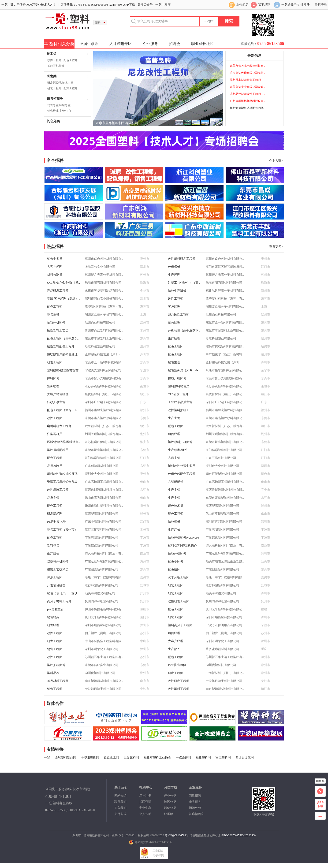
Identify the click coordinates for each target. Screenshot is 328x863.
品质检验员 (54, 466)
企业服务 (150, 44)
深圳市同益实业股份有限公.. (104, 298)
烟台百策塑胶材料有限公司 (224, 474)
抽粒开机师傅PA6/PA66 (183, 537)
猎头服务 (195, 801)
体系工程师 (54, 577)
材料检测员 (54, 274)
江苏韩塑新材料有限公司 (101, 585)
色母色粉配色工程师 (181, 474)
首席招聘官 (196, 814)
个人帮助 (145, 814)
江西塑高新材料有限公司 (222, 505)
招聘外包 (195, 808)
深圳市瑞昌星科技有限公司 (224, 617)
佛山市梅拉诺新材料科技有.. (104, 609)
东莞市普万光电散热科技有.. (247, 65)
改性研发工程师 (178, 601)
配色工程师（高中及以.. (63, 338)
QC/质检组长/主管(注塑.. (63, 282)
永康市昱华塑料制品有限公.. (104, 290)
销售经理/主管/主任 (59, 110)
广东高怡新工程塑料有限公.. (104, 482)
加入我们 (120, 808)
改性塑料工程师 (178, 689)
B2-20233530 (248, 835)
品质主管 (174, 458)
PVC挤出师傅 (177, 665)
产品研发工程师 (57, 290)
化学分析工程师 (178, 577)
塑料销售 (53, 545)
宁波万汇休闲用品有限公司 (224, 625)
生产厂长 (174, 529)
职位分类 (170, 808)
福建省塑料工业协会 (157, 757)
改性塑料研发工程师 (181, 258)
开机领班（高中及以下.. (184, 330)
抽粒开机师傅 (55, 65)
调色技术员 (175, 505)
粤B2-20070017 (230, 835)
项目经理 (174, 434)
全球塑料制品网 (65, 757)
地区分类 (170, 801)
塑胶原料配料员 (57, 450)
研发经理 (53, 625)
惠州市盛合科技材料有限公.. (104, 258)
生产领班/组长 (177, 450)
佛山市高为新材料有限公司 (103, 497)
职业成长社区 (202, 44)
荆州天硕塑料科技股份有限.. (104, 434)
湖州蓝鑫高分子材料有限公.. (225, 306)
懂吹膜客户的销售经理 (62, 354)
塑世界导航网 (244, 757)
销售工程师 (54, 649)
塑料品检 (53, 673)
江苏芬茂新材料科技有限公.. (104, 386)
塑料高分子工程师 (180, 625)
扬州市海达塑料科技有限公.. (104, 505)
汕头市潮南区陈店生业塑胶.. (225, 561)
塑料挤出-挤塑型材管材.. (63, 370)
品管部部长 (175, 482)
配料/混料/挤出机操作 (182, 545)
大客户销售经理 (57, 394)
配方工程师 (70, 88)
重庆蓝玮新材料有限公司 (222, 649)
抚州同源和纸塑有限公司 (101, 601)
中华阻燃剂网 (90, 757)
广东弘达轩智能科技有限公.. (225, 553)
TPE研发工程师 (178, 394)
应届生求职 (89, 44)
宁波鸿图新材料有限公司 (222, 529)
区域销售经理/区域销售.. (63, 442)
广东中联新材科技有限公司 (103, 521)
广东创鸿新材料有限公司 (101, 466)
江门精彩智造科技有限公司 (224, 450)
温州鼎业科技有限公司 (221, 314)
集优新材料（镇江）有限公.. (104, 394)
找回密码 (145, 801)
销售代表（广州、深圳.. (63, 593)
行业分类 (170, 795)
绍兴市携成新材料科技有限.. (225, 346)
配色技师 (174, 569)
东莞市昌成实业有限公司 (101, 665)
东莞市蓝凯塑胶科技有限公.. (225, 497)
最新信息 (254, 56)
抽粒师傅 (174, 521)
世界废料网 (131, 757)
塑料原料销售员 (178, 386)
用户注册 (145, 795)
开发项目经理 (56, 585)
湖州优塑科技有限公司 (221, 665)
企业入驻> (276, 160)
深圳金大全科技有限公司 (222, 466)
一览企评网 (183, 757)
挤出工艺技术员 (57, 569)
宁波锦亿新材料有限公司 (222, 537)
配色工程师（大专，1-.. (62, 410)
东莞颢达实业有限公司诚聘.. (247, 87)
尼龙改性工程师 (178, 314)
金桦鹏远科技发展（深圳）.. (104, 354)
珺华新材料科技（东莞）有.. (225, 298)
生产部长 (174, 649)
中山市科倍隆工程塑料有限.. (104, 641)
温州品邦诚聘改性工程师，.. (247, 94)
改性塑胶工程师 (57, 489)
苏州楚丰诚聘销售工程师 (245, 80)
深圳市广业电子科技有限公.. (104, 402)
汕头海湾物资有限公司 (100, 593)
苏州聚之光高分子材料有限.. (104, 274)
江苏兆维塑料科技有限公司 (103, 529)
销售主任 (174, 362)
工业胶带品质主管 (180, 402)
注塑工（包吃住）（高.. (184, 282)
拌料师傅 (53, 378)
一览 (47, 757)
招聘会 (174, 44)
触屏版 (168, 814)
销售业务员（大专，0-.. (183, 370)
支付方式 (120, 814)
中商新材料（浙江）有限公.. (225, 673)
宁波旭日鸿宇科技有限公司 (224, 681)
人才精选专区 (120, 44)
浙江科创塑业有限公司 (221, 338)
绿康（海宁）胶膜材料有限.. (104, 577)
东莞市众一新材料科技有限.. (225, 322)
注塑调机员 (54, 434)
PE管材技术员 (56, 521)
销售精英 (53, 617)
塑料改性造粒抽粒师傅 (62, 474)
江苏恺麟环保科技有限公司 (103, 442)
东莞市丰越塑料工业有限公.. (225, 330)
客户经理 (174, 306)
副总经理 (174, 322)
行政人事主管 (56, 402)
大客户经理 (54, 266)
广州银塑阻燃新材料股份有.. (247, 101)
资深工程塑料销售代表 (62, 482)
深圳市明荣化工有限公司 (222, 641)
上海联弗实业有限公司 (100, 266)
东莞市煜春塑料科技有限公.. (225, 442)
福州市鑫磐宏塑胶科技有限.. (104, 410)
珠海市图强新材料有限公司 (103, 282)
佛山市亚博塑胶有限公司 (222, 513)
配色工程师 (70, 60)
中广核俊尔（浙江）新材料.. (225, 354)
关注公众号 (145, 4)
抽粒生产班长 (177, 290)
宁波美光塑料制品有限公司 (103, 370)
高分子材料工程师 (59, 601)
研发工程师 (54, 88)
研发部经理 (54, 513)
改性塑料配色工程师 (61, 346)
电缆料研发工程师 (59, 426)
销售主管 (53, 314)
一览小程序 (163, 4)
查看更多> (276, 246)
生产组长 (53, 553)
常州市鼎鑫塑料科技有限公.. (104, 330)
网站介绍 (120, 795)
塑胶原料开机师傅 (180, 442)
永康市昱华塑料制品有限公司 (117, 123)
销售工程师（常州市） (62, 529)
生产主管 (174, 418)
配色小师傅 (175, 561)
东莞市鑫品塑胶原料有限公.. (104, 418)
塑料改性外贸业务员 (181, 466)
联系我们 (120, 801)
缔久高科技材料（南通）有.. (225, 545)
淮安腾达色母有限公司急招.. (247, 72)
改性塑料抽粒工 (178, 410)
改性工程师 (54, 60)
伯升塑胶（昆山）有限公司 (103, 633)
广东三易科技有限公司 (221, 458)
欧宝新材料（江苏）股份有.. (104, 426)
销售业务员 (54, 258)
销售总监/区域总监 (59, 105)
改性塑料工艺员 (57, 330)
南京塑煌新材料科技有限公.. (104, 681)
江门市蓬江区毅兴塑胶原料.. (225, 266)
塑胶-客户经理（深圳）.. (63, 298)
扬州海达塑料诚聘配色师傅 (247, 108)
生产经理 (174, 274)
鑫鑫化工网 (111, 757)
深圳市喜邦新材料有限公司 (224, 521)
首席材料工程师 (57, 681)
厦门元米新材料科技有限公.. (225, 609)
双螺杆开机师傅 (57, 561)
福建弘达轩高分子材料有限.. (225, 290)
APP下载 (129, 4)
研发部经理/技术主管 (60, 82)
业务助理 (53, 386)
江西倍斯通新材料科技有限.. (104, 489)
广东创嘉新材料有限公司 (101, 569)
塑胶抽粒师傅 (56, 665)
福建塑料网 (203, 757)
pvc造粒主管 (55, 609)
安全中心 (145, 808)
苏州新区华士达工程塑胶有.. (104, 657)
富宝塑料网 (223, 757)
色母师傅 (174, 266)
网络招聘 (195, 795)
